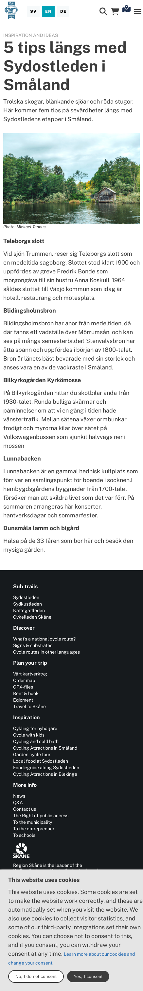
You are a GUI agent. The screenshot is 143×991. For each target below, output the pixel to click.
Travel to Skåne (29, 706)
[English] (48, 11)
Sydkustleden (27, 604)
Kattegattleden (29, 610)
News (19, 796)
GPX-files (23, 687)
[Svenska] (33, 11)
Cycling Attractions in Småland (45, 748)
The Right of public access (40, 815)
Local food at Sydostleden (40, 761)
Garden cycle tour (31, 754)
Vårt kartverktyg (30, 673)
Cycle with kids (29, 735)
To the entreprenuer (33, 828)
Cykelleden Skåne (32, 617)
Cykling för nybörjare (35, 728)
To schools (24, 835)
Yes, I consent (88, 976)
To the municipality (32, 822)
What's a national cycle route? (44, 639)
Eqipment (23, 700)
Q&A (18, 802)
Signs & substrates (32, 645)
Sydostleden (26, 597)
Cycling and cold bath (36, 741)
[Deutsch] (63, 11)
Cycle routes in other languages (46, 652)
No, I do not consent (36, 976)
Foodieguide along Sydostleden (46, 767)
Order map (24, 680)
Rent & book (26, 693)
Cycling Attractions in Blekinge (45, 774)
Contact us (24, 809)
